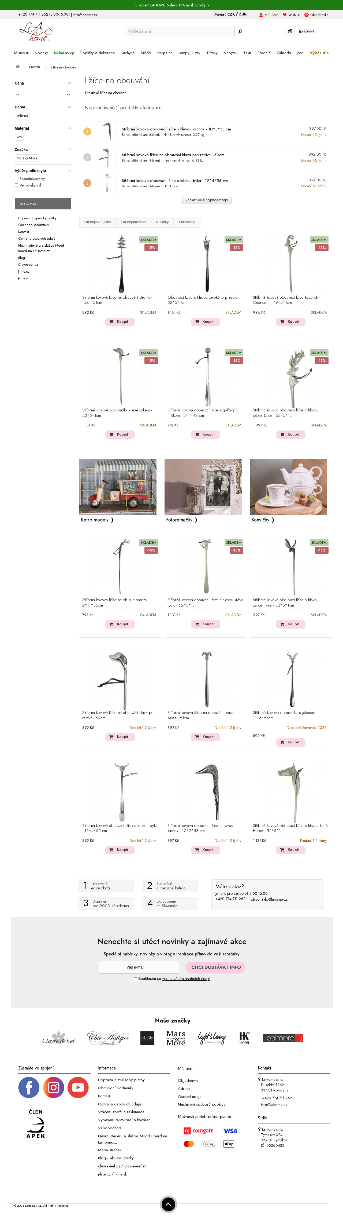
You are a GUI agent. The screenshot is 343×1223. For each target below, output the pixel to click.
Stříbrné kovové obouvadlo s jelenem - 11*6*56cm (285, 715)
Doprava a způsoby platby (37, 217)
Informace (29, 204)
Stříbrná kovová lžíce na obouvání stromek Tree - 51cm (117, 300)
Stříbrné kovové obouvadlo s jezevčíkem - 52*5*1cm (117, 413)
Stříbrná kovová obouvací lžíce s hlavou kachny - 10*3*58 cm (176, 129)
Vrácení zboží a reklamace (121, 1112)
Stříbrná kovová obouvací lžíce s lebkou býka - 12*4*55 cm (175, 181)
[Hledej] (240, 31)
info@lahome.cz (85, 14)
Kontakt (23, 231)
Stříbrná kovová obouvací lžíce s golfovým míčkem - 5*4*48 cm (202, 413)
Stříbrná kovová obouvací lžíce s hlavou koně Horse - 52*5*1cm (290, 828)
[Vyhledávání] (180, 31)
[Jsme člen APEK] (35, 1124)
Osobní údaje (190, 1096)
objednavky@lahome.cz (269, 899)
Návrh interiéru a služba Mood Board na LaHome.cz (41, 248)
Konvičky (260, 519)
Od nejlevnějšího (97, 222)
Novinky (162, 222)
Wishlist (294, 14)
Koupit (122, 321)
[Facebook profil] (29, 1087)
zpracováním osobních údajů (186, 979)
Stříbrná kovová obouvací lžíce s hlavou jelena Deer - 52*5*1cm (286, 413)
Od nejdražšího (133, 222)
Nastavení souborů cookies (201, 1104)
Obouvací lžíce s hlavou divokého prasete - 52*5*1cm (203, 300)
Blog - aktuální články (116, 1158)
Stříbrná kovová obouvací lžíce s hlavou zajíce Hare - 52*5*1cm (286, 602)
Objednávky (188, 1080)
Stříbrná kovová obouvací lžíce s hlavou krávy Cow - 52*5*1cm (205, 602)
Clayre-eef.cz (28, 264)
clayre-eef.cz (109, 1166)
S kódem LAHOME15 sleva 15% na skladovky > (172, 5)
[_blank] (78, 1087)
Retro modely (95, 519)
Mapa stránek (109, 1150)
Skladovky (187, 222)
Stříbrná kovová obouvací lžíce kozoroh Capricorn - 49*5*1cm (285, 300)
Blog (21, 257)
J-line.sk (23, 278)
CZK (231, 14)
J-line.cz (23, 271)
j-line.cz (104, 1174)
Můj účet (271, 14)
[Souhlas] (135, 979)
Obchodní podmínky (33, 224)
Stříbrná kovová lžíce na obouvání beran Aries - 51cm (200, 715)
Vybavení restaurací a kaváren (124, 1120)
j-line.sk (121, 1174)
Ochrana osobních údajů (36, 238)
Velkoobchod (109, 1128)
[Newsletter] (139, 967)
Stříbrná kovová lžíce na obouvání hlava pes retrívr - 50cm (173, 155)
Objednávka (319, 14)
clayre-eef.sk (135, 1166)
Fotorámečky (179, 519)
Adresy (184, 1088)
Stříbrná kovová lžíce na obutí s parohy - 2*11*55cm (115, 602)
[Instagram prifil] (53, 1087)
